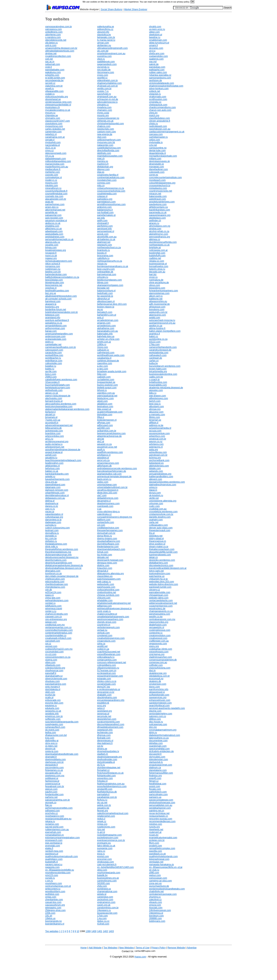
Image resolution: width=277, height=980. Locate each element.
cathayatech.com (158, 355)
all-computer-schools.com (58, 298)
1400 (94, 931)
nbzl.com (101, 137)
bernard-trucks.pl (54, 401)
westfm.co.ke (156, 616)
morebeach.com (157, 180)
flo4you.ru (102, 800)
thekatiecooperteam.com (161, 549)
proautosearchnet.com (160, 764)
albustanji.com (156, 406)
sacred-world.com (54, 826)
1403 (111, 931)
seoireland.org (104, 711)
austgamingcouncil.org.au (162, 323)
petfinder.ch (155, 220)
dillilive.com (155, 719)
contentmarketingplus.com (58, 632)
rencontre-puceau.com (160, 818)
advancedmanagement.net (59, 425)
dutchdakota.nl (52, 689)
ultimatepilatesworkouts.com (59, 50)
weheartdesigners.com (56, 600)
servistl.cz (50, 83)
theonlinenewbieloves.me (58, 552)
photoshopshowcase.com (162, 802)
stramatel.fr (51, 756)
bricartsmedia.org (158, 371)
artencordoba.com (54, 436)
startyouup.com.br (54, 762)
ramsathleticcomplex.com (162, 848)
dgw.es (100, 172)
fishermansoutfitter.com (161, 773)
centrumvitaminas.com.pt (58, 886)
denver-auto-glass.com (161, 527)
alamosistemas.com (159, 293)
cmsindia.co (155, 102)
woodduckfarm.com (55, 891)
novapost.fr (51, 253)
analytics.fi (154, 333)
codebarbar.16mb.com (160, 649)
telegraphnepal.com (159, 859)
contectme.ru (155, 632)
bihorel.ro (102, 390)
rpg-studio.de (104, 69)
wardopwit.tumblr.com (160, 587)
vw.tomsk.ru (103, 67)
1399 (88, 931)
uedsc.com (102, 482)
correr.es (153, 174)
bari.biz (153, 274)
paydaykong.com (158, 204)
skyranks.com (156, 48)
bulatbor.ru (50, 366)
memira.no (102, 161)
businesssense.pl (158, 263)
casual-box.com (53, 902)
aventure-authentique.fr (57, 320)
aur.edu (101, 218)
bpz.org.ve (50, 293)
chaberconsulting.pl (107, 614)
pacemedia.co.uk (158, 212)
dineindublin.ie (156, 164)
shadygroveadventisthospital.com (166, 85)
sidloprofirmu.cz (105, 29)
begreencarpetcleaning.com (111, 433)
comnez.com (103, 182)
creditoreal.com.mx (55, 624)
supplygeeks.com (54, 724)
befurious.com (52, 468)
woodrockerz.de (157, 608)
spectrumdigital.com (159, 748)
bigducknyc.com (105, 398)
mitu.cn (101, 185)
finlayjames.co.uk (54, 770)
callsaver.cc (103, 350)
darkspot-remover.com (56, 490)
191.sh (48, 915)
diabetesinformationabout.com (164, 735)
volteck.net (154, 91)
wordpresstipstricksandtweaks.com (167, 888)
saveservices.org (157, 697)
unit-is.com (50, 45)
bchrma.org (155, 457)
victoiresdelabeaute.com (161, 83)
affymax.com (103, 422)
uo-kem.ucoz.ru (157, 29)
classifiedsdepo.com (159, 118)
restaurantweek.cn (158, 816)
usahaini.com (156, 519)
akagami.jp (50, 304)
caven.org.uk (103, 905)
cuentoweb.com (105, 506)
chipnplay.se (51, 115)
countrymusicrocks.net (160, 191)
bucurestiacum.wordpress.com (164, 366)
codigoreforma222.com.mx (59, 649)
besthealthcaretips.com (57, 290)
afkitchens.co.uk (53, 228)
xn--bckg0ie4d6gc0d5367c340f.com (115, 867)
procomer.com (104, 859)
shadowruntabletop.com (109, 83)
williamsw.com (104, 606)
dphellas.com (156, 743)
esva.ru (101, 853)
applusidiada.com (54, 234)
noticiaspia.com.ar (158, 250)
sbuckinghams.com (107, 697)
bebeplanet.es (156, 463)
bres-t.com (50, 374)
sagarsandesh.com (107, 64)
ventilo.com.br (104, 88)
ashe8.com (51, 455)
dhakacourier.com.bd (56, 735)
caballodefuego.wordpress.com (61, 379)
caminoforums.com (107, 880)
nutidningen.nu (52, 269)
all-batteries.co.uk (106, 239)
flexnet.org (102, 810)
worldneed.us (104, 888)
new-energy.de (104, 134)
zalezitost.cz (155, 899)
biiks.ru (152, 393)
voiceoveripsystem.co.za (57, 657)
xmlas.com (50, 897)
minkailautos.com (158, 188)
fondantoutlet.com (54, 794)
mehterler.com (52, 172)
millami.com (155, 158)
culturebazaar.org (54, 517)
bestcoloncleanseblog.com (58, 406)
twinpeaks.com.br (106, 37)
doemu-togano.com (107, 538)
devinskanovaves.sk (159, 161)
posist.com (154, 786)
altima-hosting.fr (157, 328)
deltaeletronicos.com (107, 498)
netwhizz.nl (51, 134)
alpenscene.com (157, 315)
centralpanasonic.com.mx (162, 619)
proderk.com (155, 845)
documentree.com (158, 740)
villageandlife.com (54, 91)
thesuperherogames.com (110, 530)
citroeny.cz (154, 589)
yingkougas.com (105, 861)
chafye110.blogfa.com (56, 614)
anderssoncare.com (55, 336)
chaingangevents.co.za (161, 611)
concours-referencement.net (111, 662)
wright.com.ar (104, 341)
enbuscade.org (52, 700)
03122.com (154, 341)
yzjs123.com (51, 875)
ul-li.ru (152, 50)
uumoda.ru (50, 525)
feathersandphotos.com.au (110, 783)
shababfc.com (104, 694)
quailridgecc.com (54, 859)
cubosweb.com (156, 172)
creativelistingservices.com (111, 638)
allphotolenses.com (159, 465)
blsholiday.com (104, 414)
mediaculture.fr (52, 169)
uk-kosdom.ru (156, 495)
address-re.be (156, 425)
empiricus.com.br (54, 716)
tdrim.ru (153, 732)
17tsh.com (102, 915)
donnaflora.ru (52, 533)
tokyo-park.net (156, 570)
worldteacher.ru (53, 358)
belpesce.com (52, 315)
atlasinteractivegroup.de (109, 436)
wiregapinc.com (53, 907)
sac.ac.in (49, 61)
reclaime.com (52, 824)
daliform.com (103, 519)
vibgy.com (50, 662)
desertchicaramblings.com (58, 562)
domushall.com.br (106, 533)
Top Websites (110, 947)
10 (78, 931)
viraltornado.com (157, 96)
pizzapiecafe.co (53, 773)
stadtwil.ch (102, 754)
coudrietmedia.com (107, 193)
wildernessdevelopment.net (163, 603)
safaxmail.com (52, 64)
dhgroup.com (104, 735)
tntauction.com (104, 568)
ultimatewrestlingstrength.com (112, 48)
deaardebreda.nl (157, 153)
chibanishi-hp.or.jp (158, 579)
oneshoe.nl (51, 288)
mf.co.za (49, 156)
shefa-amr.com (156, 53)
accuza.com (155, 430)
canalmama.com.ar (55, 137)
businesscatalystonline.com (163, 374)
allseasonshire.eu (158, 301)
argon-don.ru (51, 207)
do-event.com (52, 729)
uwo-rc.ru (50, 509)
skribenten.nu (104, 45)
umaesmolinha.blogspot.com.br (61, 48)
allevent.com (155, 479)
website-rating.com (159, 597)
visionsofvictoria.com (159, 667)
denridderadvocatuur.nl (57, 495)
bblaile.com (155, 468)
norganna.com (52, 266)
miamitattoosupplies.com (110, 156)
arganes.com (103, 323)
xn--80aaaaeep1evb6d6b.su (59, 870)
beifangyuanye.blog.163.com (112, 304)
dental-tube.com (157, 150)
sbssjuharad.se (53, 99)
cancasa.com (156, 134)
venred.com (51, 646)
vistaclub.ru (155, 94)
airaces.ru (154, 223)
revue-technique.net (159, 813)
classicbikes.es (105, 576)
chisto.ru (153, 123)
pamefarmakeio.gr (106, 215)
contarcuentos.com (107, 659)
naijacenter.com (105, 145)
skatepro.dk (155, 681)
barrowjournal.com (106, 274)
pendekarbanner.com (160, 808)
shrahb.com (155, 26)
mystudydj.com (53, 142)
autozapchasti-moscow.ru (162, 320)
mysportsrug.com (54, 126)
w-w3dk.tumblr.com (55, 77)
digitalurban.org (105, 166)
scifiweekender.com (159, 694)
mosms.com (51, 182)
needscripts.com (105, 129)
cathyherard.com (105, 352)
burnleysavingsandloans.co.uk (112, 266)
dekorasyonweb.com (55, 153)
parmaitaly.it (103, 794)
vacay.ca (49, 511)
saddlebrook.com (106, 61)
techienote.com (105, 732)
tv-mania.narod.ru (106, 40)
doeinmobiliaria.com (55, 759)
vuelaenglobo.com (158, 56)
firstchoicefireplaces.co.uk (110, 773)
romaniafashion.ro (54, 835)
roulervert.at (155, 832)
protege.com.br (157, 840)
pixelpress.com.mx (54, 775)
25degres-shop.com (55, 910)
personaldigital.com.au (160, 805)
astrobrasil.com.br (158, 455)
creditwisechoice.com (108, 527)
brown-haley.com (157, 368)
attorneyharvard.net (55, 209)
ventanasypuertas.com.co (58, 627)
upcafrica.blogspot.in (107, 490)
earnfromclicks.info (158, 689)
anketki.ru (50, 476)
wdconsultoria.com (54, 581)
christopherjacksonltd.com (110, 123)
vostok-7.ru (102, 91)
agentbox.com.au (106, 393)
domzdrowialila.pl (106, 762)
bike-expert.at (104, 409)
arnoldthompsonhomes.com (111, 204)
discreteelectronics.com (161, 565)
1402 (105, 931)
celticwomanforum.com (109, 139)
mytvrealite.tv (156, 142)
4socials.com (155, 907)
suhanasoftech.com (55, 727)
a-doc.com (102, 366)
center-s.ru (50, 611)
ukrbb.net (154, 498)
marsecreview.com (54, 164)
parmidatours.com (106, 201)
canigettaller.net (53, 344)
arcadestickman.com (107, 320)
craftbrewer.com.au (159, 641)
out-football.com (105, 212)
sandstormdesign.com (160, 703)
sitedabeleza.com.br (159, 676)
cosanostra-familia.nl (107, 174)
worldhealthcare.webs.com (110, 355)
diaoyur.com (103, 169)
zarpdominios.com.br (107, 907)
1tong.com (102, 347)
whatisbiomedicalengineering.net (114, 603)
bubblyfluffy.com (157, 255)
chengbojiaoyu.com (55, 587)
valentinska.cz (104, 514)
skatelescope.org (158, 673)
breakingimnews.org (55, 250)
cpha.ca (101, 643)
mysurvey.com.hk (106, 142)
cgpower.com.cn (53, 616)
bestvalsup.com (105, 406)
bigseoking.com (157, 288)
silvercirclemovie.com (56, 678)
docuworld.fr (155, 754)
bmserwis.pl (51, 417)
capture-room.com (106, 131)
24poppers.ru (104, 910)
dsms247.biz (103, 686)
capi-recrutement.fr (107, 864)
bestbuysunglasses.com (109, 279)
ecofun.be (50, 694)
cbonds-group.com (106, 622)
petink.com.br (104, 805)
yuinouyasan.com (158, 878)
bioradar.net (103, 288)
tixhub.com (102, 552)
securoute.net (104, 716)
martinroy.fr (103, 164)
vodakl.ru (50, 94)
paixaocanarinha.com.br (57, 800)
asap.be (49, 201)
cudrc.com (154, 506)
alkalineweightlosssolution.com (61, 296)
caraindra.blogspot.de (160, 350)
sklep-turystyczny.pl (159, 42)
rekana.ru (50, 821)
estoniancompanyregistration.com (62, 837)
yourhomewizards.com (108, 872)
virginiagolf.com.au (106, 96)
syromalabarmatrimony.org (162, 729)
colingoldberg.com (106, 665)
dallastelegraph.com (55, 158)
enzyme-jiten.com (54, 703)
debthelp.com (104, 153)
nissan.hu (102, 263)
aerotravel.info (104, 228)
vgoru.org (154, 646)
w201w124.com (53, 592)
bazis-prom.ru (104, 479)
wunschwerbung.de (159, 886)
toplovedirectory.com (159, 573)
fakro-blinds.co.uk (106, 845)
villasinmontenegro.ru (108, 667)
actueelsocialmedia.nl (160, 428)
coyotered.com (104, 635)
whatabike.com (105, 600)
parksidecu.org (104, 199)
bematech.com (104, 312)
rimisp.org (102, 824)
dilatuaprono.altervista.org (110, 573)
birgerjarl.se (155, 420)
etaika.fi (49, 848)
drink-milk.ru (51, 546)
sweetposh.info (105, 729)
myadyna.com (104, 107)
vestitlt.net (102, 646)
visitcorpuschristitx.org (56, 96)
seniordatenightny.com (160, 713)
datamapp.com (52, 487)
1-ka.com (102, 918)
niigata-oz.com (156, 261)
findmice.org (155, 775)
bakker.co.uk (51, 471)
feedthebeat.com (157, 783)
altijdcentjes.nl (52, 465)
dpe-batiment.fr (105, 743)
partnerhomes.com (54, 204)
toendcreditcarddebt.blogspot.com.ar (168, 568)
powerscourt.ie (52, 783)
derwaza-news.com (107, 562)
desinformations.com (56, 560)
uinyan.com (103, 42)
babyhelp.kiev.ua (105, 336)
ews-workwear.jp (53, 843)
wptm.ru (49, 341)
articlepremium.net (54, 447)
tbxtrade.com (103, 738)
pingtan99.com (104, 789)
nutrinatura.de (156, 279)
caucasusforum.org (55, 905)
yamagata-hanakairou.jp (161, 864)
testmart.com (51, 530)
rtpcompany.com (105, 72)
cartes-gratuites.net (55, 129)
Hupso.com (140, 956)
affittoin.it (153, 422)
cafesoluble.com (53, 363)
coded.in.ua (103, 649)
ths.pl (152, 533)
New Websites (126, 947)
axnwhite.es (51, 212)
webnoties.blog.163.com (161, 581)
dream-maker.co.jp (158, 546)
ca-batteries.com (105, 379)
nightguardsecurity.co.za (109, 261)
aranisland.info (52, 317)
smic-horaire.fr (52, 686)
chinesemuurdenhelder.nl (58, 104)
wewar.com (51, 622)
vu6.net (49, 59)
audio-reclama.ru (54, 444)
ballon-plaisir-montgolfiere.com (164, 331)
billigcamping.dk (53, 428)
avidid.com (154, 317)
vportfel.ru (102, 77)
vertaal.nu (102, 630)
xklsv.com (102, 870)
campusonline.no (158, 147)
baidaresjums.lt (105, 209)
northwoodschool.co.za (109, 247)
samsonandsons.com (160, 77)
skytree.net (51, 53)
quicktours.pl (51, 853)
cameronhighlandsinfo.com (163, 347)
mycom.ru (50, 112)
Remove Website (176, 947)
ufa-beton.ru (51, 42)
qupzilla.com (155, 851)
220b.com (50, 913)
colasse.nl (102, 196)
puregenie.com (104, 848)
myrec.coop (103, 112)
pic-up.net (102, 802)
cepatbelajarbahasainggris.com (113, 616)
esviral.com (103, 856)
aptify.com (102, 220)
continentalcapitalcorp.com (110, 177)
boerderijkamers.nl (54, 923)
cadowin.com (104, 376)
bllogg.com (102, 282)
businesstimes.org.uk (108, 878)
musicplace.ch (52, 107)
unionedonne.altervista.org (162, 500)
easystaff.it (50, 673)
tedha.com (50, 732)
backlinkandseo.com (159, 209)
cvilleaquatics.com (158, 525)
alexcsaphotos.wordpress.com (60, 403)
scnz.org (101, 705)
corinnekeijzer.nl (53, 177)
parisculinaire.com (158, 794)
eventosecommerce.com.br (111, 840)
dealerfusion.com (158, 624)
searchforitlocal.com (159, 705)
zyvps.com (102, 75)
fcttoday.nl (102, 781)
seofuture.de (155, 80)
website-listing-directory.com (163, 584)
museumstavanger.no (108, 118)
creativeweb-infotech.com (58, 638)
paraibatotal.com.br (107, 797)
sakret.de (154, 64)
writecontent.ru (52, 888)
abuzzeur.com (156, 412)
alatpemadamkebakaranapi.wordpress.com (67, 409)
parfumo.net (51, 797)
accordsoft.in (51, 422)
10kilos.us (50, 918)
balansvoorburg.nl (106, 290)
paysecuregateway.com (161, 800)
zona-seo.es (155, 883)
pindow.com (155, 228)
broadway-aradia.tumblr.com (111, 371)
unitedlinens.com (54, 32)
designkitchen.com (106, 719)
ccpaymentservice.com (161, 606)
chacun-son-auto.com (160, 110)
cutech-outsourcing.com (57, 527)
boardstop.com (52, 433)
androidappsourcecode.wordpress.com (117, 468)
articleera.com (156, 444)
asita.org (153, 449)
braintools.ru (103, 250)
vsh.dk (48, 589)
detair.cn (153, 557)
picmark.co (50, 802)
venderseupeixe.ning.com (58, 102)
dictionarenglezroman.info (58, 554)
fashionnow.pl (52, 781)
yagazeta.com (52, 867)
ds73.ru (101, 764)
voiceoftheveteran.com (108, 654)
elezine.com (155, 711)
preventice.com (105, 778)
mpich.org (154, 115)
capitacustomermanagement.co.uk (166, 131)
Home (83, 947)
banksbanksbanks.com (57, 473)
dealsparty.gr (51, 503)
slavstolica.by (104, 34)
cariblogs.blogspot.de (108, 360)
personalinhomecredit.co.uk (59, 239)
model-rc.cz (51, 180)
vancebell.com (52, 641)
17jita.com (154, 344)
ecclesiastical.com (106, 673)
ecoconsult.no (156, 678)
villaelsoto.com (52, 665)
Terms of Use (142, 947)
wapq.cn (49, 595)
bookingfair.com (157, 253)
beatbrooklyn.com (54, 463)
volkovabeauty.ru (105, 657)
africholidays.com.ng (159, 226)
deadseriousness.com (108, 503)
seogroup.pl (103, 713)
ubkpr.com (154, 32)
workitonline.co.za (158, 339)
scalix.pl (49, 697)
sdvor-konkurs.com (159, 88)
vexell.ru (49, 88)
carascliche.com (53, 352)
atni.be (100, 438)
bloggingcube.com (54, 282)
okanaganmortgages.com (110, 285)
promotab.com (52, 845)
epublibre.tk (103, 703)
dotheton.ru (51, 541)
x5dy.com (102, 886)
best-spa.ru (155, 403)
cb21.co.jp (50, 147)
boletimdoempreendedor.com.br (61, 312)
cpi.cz (48, 643)
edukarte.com (52, 708)
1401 (99, 931)
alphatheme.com (105, 328)
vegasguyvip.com (158, 643)
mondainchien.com (107, 180)
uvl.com (101, 525)
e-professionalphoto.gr (108, 689)
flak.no (48, 805)
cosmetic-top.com (54, 196)
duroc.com (154, 686)
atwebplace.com (157, 218)
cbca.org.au (51, 482)
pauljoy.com (51, 791)
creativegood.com (158, 638)
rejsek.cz (101, 821)
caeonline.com (104, 363)
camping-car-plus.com (160, 880)
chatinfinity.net (156, 891)
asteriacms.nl (156, 447)
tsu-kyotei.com (104, 554)
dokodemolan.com (158, 759)
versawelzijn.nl (156, 627)
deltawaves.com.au (55, 498)
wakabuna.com (53, 72)
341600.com (103, 883)
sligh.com (50, 692)
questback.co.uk (157, 853)
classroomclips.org (158, 622)
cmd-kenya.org (156, 654)
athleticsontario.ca (158, 207)
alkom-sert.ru (156, 296)
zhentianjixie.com (54, 899)
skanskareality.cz (54, 676)
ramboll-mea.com (54, 851)
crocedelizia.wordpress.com (163, 511)
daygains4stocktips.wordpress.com (167, 482)
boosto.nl (102, 253)
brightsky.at (155, 247)
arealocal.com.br (157, 438)
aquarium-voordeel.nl (56, 220)
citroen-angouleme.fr (159, 121)
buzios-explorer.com (107, 385)
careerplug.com (105, 897)
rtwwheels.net (156, 829)
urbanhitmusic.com (55, 492)
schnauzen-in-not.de (107, 99)
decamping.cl (104, 500)
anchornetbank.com (159, 460)
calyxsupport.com (54, 350)
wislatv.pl (101, 894)
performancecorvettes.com (59, 808)
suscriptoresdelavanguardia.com (61, 721)
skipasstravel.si (157, 692)
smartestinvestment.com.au (111, 53)
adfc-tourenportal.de (159, 304)
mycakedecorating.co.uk (57, 110)
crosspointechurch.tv (159, 185)
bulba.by (153, 363)
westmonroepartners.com (110, 619)
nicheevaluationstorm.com (58, 261)
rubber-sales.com (158, 72)
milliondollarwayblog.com (58, 161)
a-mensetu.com (157, 414)
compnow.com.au (158, 662)
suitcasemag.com (158, 724)
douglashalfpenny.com (108, 541)
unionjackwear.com (107, 484)
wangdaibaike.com (54, 69)
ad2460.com (103, 428)
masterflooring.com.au (56, 166)
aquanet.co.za (104, 444)
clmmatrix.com (52, 118)
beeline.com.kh (53, 271)
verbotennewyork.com (108, 627)
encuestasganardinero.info (110, 700)
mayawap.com (156, 166)
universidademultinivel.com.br (112, 487)
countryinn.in (103, 624)
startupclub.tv (156, 762)
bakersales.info (105, 333)
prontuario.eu (104, 843)
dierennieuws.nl (105, 740)
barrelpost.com (52, 301)
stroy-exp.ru (51, 743)
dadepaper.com (53, 522)
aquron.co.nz (155, 441)
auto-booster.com (54, 218)
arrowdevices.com (106, 325)
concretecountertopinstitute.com (165, 177)
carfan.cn (154, 360)
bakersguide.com (158, 196)
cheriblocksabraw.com (56, 584)
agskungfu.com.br (158, 312)
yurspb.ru (50, 878)
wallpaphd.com (156, 69)
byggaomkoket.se (106, 382)
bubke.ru (49, 368)
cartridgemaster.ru (158, 137)
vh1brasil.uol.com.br (107, 85)
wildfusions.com (53, 606)
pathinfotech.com (158, 791)
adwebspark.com (54, 231)
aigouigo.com (156, 390)
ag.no (100, 309)
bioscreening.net (53, 285)
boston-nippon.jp (105, 306)
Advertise (192, 947)
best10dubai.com (54, 279)
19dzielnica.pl (156, 913)
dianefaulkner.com (158, 169)
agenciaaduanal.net (107, 395)
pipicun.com (51, 789)
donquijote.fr (51, 764)
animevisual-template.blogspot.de (114, 476)
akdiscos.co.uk (52, 223)
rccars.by (154, 835)
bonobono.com (156, 309)
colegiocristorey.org (55, 667)
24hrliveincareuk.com (160, 910)
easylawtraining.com (55, 684)
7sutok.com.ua (52, 420)
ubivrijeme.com (53, 34)
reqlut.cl (101, 818)
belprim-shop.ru (157, 269)
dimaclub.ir (102, 570)
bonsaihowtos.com (158, 266)
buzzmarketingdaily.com (57, 385)
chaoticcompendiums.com (162, 107)
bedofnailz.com (105, 293)
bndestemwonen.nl (107, 420)
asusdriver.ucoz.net (107, 447)
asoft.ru (101, 449)
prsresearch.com (53, 840)
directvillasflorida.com (108, 150)
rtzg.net (101, 829)
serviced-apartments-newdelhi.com (167, 708)
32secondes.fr (52, 382)
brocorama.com (105, 255)
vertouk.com (103, 632)
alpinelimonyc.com (158, 234)
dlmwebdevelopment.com (110, 727)
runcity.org (154, 826)
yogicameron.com (106, 902)
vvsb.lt (48, 67)
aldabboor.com (104, 403)
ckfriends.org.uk (105, 121)
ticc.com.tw (51, 538)
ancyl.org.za (103, 460)
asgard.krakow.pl (54, 452)
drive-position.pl (157, 544)
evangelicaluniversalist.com (163, 837)
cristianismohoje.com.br (161, 514)
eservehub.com (53, 832)
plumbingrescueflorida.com (163, 242)
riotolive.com (155, 824)
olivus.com (154, 285)
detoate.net (103, 557)
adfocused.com (105, 425)
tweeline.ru (154, 37)
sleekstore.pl (155, 34)
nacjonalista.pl (52, 145)
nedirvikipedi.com (158, 126)
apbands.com (156, 471)
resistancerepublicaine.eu (58, 818)
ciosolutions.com (53, 123)
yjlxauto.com (155, 902)
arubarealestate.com (55, 339)
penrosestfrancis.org (159, 236)
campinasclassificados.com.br (60, 347)
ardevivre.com (104, 207)
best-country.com (106, 269)
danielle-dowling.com (160, 517)
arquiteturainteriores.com (162, 201)
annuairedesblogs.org (160, 473)
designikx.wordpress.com (162, 560)
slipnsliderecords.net (55, 40)
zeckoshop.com (105, 899)
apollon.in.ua (155, 325)
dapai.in (153, 490)
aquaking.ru (51, 457)
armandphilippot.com (56, 325)
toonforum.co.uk (53, 573)
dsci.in (152, 670)
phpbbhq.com (52, 226)
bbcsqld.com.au (157, 271)
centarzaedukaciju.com (161, 600)
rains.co (101, 851)
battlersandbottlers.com (161, 476)
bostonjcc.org (52, 306)
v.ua (99, 509)
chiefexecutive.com (55, 579)
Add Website (95, 947)
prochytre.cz (51, 813)
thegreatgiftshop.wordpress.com (61, 549)
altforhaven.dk (104, 465)
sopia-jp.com (51, 751)
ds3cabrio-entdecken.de (161, 751)
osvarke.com (51, 244)
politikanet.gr (51, 778)
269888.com (155, 918)
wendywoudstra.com (159, 614)
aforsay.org (154, 409)
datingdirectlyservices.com (162, 484)
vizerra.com (51, 659)
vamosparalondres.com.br (58, 26)
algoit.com (102, 401)
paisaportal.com (53, 215)
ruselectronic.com (106, 826)
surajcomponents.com (108, 721)
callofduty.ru (103, 258)
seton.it (101, 708)
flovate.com (155, 789)
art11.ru (49, 438)
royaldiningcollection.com (58, 56)
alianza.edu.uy (52, 242)
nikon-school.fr (52, 263)
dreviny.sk (50, 748)
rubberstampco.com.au (57, 829)
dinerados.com (52, 570)
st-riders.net (51, 746)
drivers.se (102, 748)
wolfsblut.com (52, 894)
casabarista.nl (104, 358)
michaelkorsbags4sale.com (163, 156)
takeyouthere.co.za (159, 738)
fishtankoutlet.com (106, 775)
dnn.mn (153, 727)
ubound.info (103, 32)
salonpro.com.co (157, 716)
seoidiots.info (52, 713)
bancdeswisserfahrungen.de (111, 471)
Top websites (51, 931)
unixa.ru (153, 487)
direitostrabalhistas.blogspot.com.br (63, 568)
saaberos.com (156, 59)
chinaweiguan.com (158, 595)
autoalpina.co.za (53, 323)
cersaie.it (49, 139)
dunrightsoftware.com (108, 544)
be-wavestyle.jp (105, 296)
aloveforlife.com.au (107, 236)
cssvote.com (51, 174)
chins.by (153, 112)
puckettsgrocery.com (107, 837)
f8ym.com (154, 843)
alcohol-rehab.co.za (159, 231)
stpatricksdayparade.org (109, 756)
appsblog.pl (103, 457)
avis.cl (100, 317)
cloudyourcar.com (54, 670)
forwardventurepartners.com (163, 290)
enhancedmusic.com (159, 700)
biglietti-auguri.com (107, 387)
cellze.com (154, 139)
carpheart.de (155, 358)
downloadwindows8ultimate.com (61, 754)
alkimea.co (154, 239)
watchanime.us (156, 576)
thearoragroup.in (157, 541)
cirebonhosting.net (106, 592)
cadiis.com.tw (156, 376)
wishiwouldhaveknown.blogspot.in (114, 608)
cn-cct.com (50, 654)
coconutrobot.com (54, 651)
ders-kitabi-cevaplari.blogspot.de (61, 576)
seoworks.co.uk (53, 711)
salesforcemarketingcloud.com (112, 813)
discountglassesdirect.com (110, 724)
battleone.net (155, 298)
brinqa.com (51, 247)
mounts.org (103, 115)
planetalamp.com (158, 770)
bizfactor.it (50, 412)
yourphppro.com (53, 883)
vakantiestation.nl (54, 514)
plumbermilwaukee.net (108, 767)
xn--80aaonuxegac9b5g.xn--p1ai (165, 867)
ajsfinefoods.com (54, 390)
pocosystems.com (54, 767)
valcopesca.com (53, 29)
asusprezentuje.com (159, 433)
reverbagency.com (54, 816)
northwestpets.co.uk (159, 244)
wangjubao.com (157, 67)
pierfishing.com (105, 226)
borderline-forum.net (55, 309)
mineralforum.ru (53, 188)
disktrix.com (103, 565)
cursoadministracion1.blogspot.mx (114, 517)
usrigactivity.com (105, 522)
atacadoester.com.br (55, 199)
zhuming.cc (155, 897)
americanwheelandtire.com (59, 333)
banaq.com (51, 331)
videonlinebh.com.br (107, 80)
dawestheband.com (55, 484)
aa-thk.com (51, 371)
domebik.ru (51, 535)
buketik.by (102, 875)
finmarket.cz (103, 770)
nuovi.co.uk (51, 255)
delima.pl (49, 500)
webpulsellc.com (105, 584)
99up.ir (100, 417)
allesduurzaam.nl (106, 301)
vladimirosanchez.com (160, 657)
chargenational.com (107, 891)
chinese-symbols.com (108, 595)
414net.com (103, 923)
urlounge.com (156, 503)
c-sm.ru (49, 880)
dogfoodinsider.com (107, 759)
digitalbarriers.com (158, 562)
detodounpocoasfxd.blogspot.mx (61, 557)
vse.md (153, 61)
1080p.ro (101, 344)
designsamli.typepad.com (110, 560)
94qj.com (102, 374)
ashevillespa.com (158, 452)
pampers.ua (155, 797)
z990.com (154, 872)
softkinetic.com (52, 719)
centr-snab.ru (104, 611)
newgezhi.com (104, 244)
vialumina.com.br (54, 85)
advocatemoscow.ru (107, 102)
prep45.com (155, 778)
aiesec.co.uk (51, 393)
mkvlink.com (51, 185)
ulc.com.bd (102, 50)
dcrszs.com (155, 492)
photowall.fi (103, 223)
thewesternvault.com (159, 530)
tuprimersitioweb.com (160, 554)
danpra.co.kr (51, 506)
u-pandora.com (53, 37)
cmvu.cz (49, 150)
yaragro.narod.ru (53, 864)
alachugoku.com (53, 398)
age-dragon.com (157, 395)
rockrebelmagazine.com (109, 835)
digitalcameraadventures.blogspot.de (64, 565)
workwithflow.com (54, 355)
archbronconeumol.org (56, 441)
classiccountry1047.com (57, 121)
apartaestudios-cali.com (109, 473)
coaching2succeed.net (108, 651)
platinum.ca (155, 767)
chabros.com (103, 126)
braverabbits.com (158, 385)
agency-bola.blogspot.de (57, 395)
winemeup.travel (53, 608)
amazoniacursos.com (108, 463)
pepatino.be (103, 808)
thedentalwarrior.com (107, 546)
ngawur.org (51, 258)
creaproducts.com (106, 641)
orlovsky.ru (102, 277)
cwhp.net (153, 522)
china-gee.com (52, 597)
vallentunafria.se (105, 26)
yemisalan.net (156, 861)
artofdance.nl (103, 455)
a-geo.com (102, 368)
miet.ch (101, 158)
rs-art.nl (101, 832)
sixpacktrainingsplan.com (110, 676)
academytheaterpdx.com (109, 412)
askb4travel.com (157, 199)
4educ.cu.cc (103, 921)
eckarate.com (104, 678)
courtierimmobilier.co (55, 635)
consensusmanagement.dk (163, 659)
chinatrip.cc (103, 104)
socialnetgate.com (106, 684)
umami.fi (153, 45)
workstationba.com (158, 352)
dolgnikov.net (156, 535)
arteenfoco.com (157, 436)
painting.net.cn (156, 810)
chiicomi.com (103, 597)
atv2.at (100, 441)
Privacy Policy (158, 947)
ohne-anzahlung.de (159, 282)
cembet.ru (50, 603)
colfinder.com (156, 665)
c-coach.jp (154, 379)
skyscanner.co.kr (105, 692)
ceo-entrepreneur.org (56, 619)
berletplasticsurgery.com (57, 387)
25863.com (51, 376)
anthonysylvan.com (55, 328)
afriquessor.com (157, 306)
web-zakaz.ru (104, 581)
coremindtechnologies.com (59, 630)
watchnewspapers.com (109, 579)
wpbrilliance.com (53, 360)
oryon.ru (153, 277)
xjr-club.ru (154, 870)
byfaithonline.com (158, 382)
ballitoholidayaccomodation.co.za (62, 277)
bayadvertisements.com (57, 479)
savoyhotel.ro (104, 94)
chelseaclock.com (158, 104)
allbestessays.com (158, 398)
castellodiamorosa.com (109, 147)
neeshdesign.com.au (159, 129)
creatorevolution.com (159, 635)
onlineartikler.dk (105, 271)
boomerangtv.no (53, 921)
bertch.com (154, 401)
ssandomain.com (158, 746)
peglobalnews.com (54, 236)
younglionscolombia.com (57, 872)
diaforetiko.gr (51, 740)
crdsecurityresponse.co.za (110, 188)
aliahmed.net (103, 242)
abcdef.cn (50, 414)
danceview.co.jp (53, 519)
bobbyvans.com (157, 921)
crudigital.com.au (158, 509)
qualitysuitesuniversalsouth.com (61, 856)
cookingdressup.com (159, 630)
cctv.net (153, 145)
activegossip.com (54, 430)
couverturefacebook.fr (56, 191)
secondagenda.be (54, 80)
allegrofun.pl (103, 298)
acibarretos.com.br (106, 430)
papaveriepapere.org (159, 215)
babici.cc (153, 336)
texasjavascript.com (107, 913)
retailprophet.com (106, 816)
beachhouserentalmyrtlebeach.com (63, 460)
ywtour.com (155, 875)
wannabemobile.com (159, 592)
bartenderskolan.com (56, 274)
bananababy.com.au (107, 331)
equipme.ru (51, 705)
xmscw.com (155, 905)
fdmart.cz (154, 781)
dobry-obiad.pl (156, 538)
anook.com (102, 234)
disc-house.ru (156, 721)
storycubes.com (157, 756)
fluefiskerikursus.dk (107, 791)
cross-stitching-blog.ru (108, 511)
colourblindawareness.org (162, 182)
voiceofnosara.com (159, 651)
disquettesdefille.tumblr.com (163, 552)
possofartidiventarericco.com (112, 786)
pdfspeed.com (52, 810)
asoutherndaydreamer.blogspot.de (62, 449)
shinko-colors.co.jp (106, 681)
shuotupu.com (52, 681)
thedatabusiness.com (56, 544)
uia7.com (102, 495)
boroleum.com (156, 915)
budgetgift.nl (51, 861)
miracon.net (155, 193)
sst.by (100, 746)
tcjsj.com (49, 738)
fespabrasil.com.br (54, 786)
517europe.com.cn (106, 670)
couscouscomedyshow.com (111, 191)
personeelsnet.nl (105, 231)
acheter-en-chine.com (108, 339)
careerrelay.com (53, 131)
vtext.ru (101, 59)
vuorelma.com (104, 56)
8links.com (154, 417)
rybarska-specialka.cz (160, 75)
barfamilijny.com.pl (106, 315)
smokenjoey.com (157, 684)
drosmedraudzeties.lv (108, 751)
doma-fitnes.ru (104, 535)
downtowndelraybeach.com (111, 549)
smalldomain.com (158, 40)
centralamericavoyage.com (163, 894)
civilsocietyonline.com (108, 589)
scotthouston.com (158, 99)
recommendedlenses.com (162, 821)
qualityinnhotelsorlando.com (163, 856)
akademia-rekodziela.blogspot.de (166, 387)
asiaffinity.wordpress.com (110, 452)
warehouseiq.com (106, 587)
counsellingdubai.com (56, 193)
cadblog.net (155, 258)
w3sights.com (52, 75)
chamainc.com (104, 110)
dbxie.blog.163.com (107, 492)
